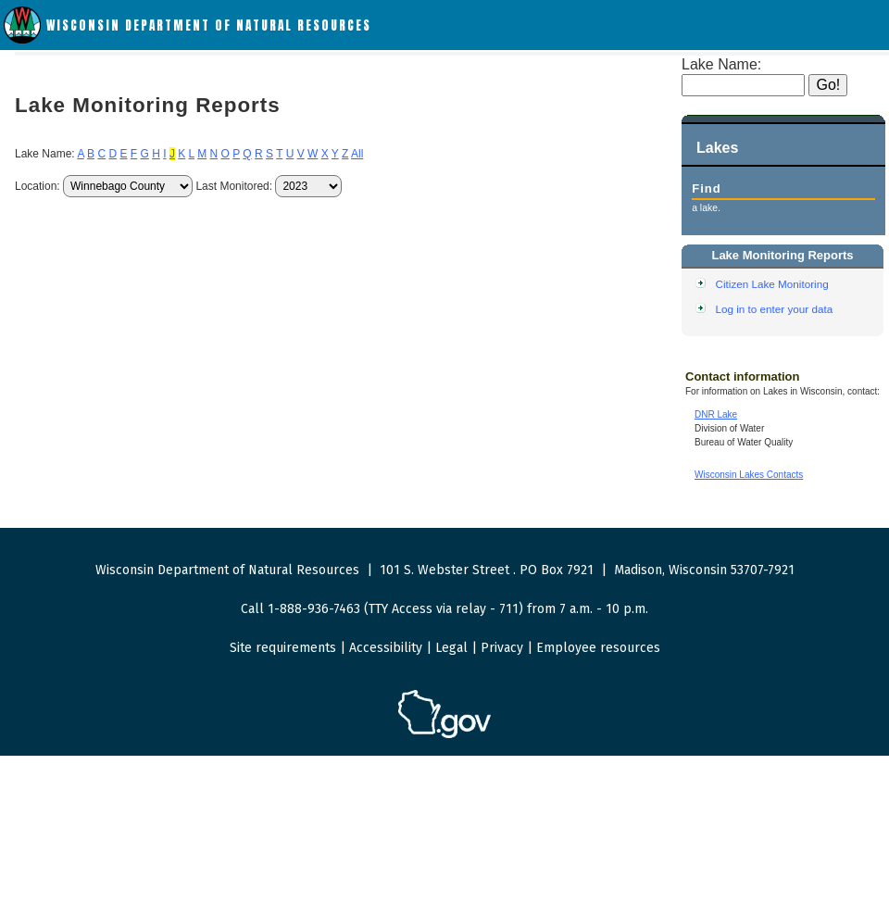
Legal (451, 648)
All (357, 153)
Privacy (502, 648)
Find (706, 188)
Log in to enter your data (774, 309)
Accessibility (385, 648)
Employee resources (598, 648)
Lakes (717, 148)
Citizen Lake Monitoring (772, 284)
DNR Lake (716, 414)
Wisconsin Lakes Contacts (749, 475)
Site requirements (283, 648)
